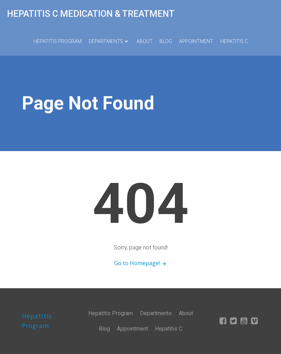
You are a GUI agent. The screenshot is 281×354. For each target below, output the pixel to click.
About (144, 41)
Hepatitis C (234, 41)
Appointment (196, 41)
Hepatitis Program (58, 41)
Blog (166, 41)
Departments (109, 41)
